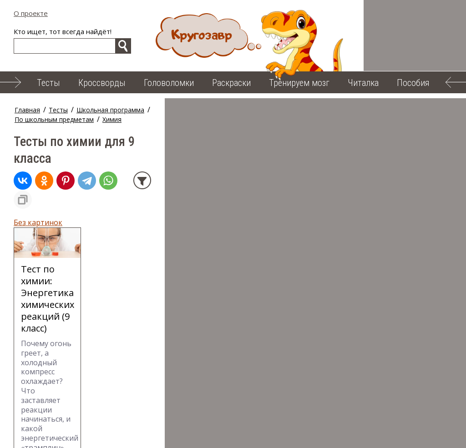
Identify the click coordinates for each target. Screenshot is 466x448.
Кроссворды (102, 82)
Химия (250, 110)
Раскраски (231, 82)
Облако (181, 434)
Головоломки (169, 82)
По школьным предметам (192, 110)
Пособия (413, 82)
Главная (27, 110)
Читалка (363, 82)
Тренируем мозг (299, 82)
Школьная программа (110, 110)
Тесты (48, 82)
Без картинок (38, 179)
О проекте (31, 13)
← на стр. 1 (33, 383)
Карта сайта (231, 434)
